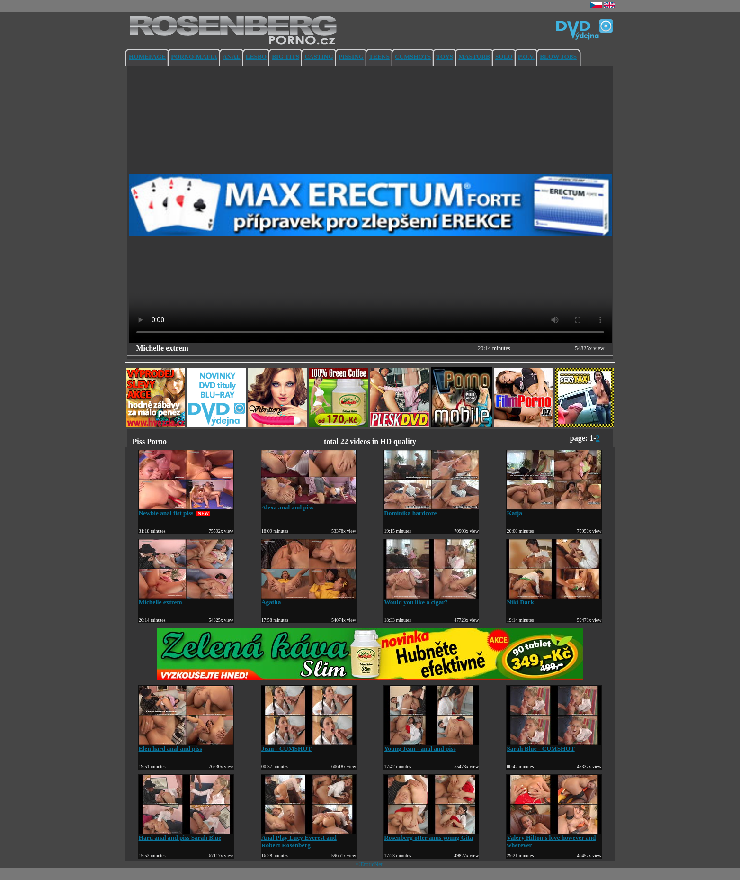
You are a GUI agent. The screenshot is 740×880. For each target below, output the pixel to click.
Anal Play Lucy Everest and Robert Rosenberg (308, 838)
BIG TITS (285, 56)
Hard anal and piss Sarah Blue (186, 834)
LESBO (256, 56)
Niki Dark (554, 599)
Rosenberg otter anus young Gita (431, 834)
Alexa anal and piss (308, 504)
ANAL (232, 56)
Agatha (308, 599)
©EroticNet (369, 864)
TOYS (444, 56)
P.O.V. (526, 56)
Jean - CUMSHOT (308, 745)
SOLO (504, 56)
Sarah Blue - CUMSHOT (554, 745)
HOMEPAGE (147, 56)
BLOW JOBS (558, 56)
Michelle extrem (186, 599)
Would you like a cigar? (431, 599)
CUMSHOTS (413, 56)
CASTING (318, 56)
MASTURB (474, 56)
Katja (554, 510)
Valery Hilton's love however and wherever (554, 838)
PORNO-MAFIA (194, 56)
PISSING (351, 56)
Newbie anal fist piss (186, 510)
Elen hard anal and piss (186, 745)
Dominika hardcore (431, 510)
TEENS (379, 56)
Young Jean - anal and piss (431, 745)
